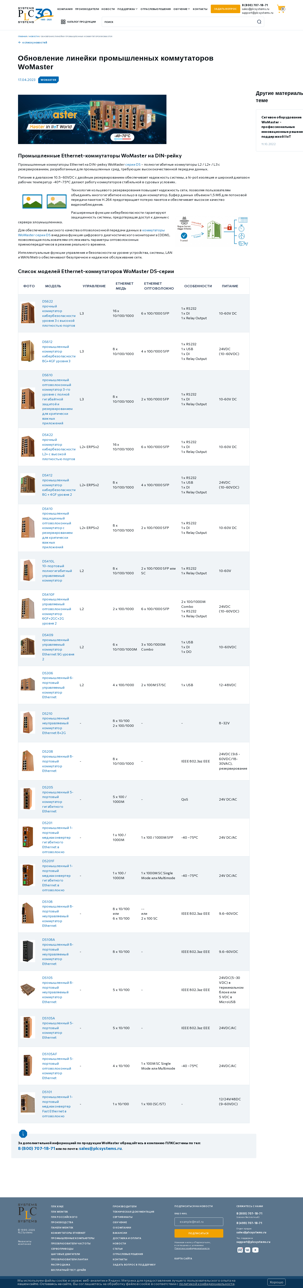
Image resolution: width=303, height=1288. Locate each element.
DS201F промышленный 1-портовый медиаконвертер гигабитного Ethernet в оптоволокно (57, 875)
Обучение (180, 9)
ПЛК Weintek (59, 1211)
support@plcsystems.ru (257, 12)
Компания (65, 9)
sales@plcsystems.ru (255, 9)
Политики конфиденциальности (192, 1248)
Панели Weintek (62, 1227)
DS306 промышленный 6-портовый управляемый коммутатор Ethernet (58, 685)
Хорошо (276, 1282)
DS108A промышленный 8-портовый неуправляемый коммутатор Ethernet (58, 951)
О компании (122, 1227)
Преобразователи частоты (71, 1243)
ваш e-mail (181, 1213)
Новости (108, 9)
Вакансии (120, 1232)
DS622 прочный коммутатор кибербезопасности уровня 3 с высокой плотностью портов (58, 313)
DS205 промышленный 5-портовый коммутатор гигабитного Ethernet (58, 799)
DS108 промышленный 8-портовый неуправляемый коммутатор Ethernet (58, 913)
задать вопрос (225, 8)
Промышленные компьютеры (73, 1238)
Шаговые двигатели (65, 1254)
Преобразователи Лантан (69, 1259)
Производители (87, 9)
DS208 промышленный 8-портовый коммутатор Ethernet (58, 761)
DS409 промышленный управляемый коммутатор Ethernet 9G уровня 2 (58, 647)
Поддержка (126, 9)
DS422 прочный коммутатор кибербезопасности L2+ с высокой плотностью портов (58, 447)
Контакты (200, 9)
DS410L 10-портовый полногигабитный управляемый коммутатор (57, 570)
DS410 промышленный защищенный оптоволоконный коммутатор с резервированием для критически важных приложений (57, 528)
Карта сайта (183, 1258)
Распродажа (60, 1264)
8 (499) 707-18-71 (249, 1223)
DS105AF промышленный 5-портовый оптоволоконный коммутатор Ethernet (58, 1066)
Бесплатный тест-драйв (68, 1270)
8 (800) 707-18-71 (255, 5)
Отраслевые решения (156, 9)
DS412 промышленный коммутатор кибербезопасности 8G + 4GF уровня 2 (58, 484)
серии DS (133, 164)
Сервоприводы (62, 1248)
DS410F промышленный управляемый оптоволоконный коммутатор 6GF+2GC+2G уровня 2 (56, 608)
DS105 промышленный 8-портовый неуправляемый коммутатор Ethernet (58, 990)
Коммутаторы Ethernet (68, 1232)
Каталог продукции (78, 21)
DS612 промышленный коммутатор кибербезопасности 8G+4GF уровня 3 (58, 351)
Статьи (118, 1248)
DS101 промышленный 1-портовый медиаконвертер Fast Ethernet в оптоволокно (57, 1104)
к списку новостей (32, 42)
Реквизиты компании (25, 1242)
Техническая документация (133, 1211)
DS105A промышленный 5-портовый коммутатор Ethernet (58, 1027)
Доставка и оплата (127, 1238)
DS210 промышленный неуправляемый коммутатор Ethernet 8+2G (55, 723)
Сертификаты (123, 1217)
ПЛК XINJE (57, 1206)
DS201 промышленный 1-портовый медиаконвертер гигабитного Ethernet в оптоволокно (57, 837)
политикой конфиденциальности (206, 1284)
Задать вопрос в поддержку (134, 1264)
